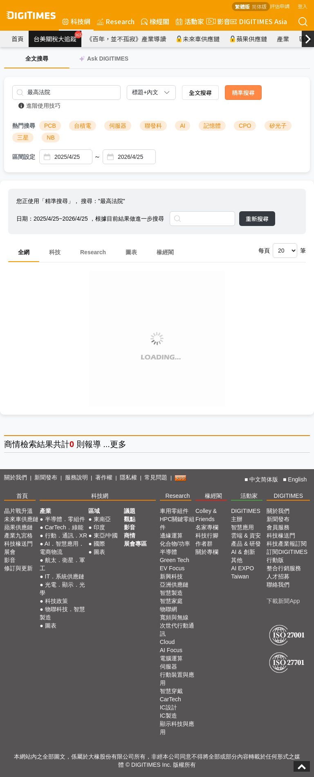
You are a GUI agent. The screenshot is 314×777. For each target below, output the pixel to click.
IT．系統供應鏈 (64, 576)
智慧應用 (242, 527)
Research (116, 21)
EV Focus (172, 568)
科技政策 (56, 601)
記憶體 (212, 125)
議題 (129, 511)
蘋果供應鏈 (248, 38)
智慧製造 (171, 593)
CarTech (170, 699)
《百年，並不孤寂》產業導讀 (126, 38)
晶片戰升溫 (18, 511)
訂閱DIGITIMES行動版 (287, 556)
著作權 (103, 477)
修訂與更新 (18, 568)
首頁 (17, 38)
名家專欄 (206, 527)
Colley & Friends (206, 515)
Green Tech (174, 560)
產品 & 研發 (246, 543)
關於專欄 (206, 552)
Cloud (167, 642)
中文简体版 (263, 479)
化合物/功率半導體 (175, 547)
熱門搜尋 (23, 125)
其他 (236, 560)
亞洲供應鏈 (174, 584)
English (297, 479)
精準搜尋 (243, 92)
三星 (23, 137)
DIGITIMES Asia (258, 21)
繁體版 (242, 6)
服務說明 (76, 477)
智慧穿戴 (171, 691)
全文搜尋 (200, 92)
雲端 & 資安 (246, 535)
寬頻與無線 (174, 617)
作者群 (204, 543)
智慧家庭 (171, 601)
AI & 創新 (243, 552)
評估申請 (279, 5)
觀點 (129, 519)
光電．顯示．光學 (62, 588)
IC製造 (168, 715)
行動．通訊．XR (66, 535)
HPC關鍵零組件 (177, 523)
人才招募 (278, 576)
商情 (12, 444)
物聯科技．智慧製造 (62, 613)
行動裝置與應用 (177, 678)
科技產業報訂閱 (287, 543)
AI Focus (171, 650)
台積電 (82, 125)
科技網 (76, 21)
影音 (217, 21)
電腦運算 (171, 658)
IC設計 (168, 707)
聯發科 (153, 125)
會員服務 (278, 527)
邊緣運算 (171, 535)
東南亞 (102, 519)
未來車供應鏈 (198, 38)
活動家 (190, 21)
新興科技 (171, 576)
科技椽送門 (18, 543)
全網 (23, 252)
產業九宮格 (18, 535)
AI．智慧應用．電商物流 (62, 547)
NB (50, 137)
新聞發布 (45, 477)
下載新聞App (283, 601)
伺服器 (117, 125)
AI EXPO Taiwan (242, 572)
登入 (302, 5)
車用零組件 (174, 511)
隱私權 (128, 477)
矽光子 (278, 125)
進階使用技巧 (39, 105)
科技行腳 (206, 535)
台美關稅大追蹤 (57, 37)
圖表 (131, 252)
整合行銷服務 (284, 568)
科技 (55, 252)
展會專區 (135, 543)
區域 (94, 511)
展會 (10, 552)
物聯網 (168, 609)
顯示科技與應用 (177, 728)
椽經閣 (155, 21)
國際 (99, 543)
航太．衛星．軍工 (62, 564)
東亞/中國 (106, 535)
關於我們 (15, 477)
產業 (283, 38)
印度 (99, 527)
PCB (50, 125)
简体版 (259, 6)
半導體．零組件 (65, 519)
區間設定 (23, 157)
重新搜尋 (257, 219)
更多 (118, 444)
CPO (245, 125)
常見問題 (155, 477)
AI (182, 125)
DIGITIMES (288, 495)
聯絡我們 (278, 584)
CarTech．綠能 (64, 527)
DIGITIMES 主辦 (245, 515)
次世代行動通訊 (177, 629)
